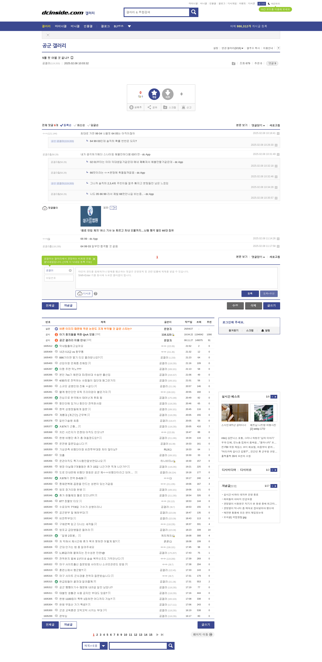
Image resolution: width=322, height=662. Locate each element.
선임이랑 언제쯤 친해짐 (71, 363)
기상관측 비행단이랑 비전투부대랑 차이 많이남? (86, 449)
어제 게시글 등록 (248, 26)
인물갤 (212, 3)
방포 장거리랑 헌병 (68, 489)
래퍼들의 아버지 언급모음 (238, 499)
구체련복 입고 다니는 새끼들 (74, 524)
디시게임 (232, 3)
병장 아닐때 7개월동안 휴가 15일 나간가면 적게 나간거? (90, 466)
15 (150, 634)
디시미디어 (229, 470)
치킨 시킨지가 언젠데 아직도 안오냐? (79, 432)
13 (140, 634)
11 (130, 634)
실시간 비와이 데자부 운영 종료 (241, 494)
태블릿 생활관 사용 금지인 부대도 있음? (81, 593)
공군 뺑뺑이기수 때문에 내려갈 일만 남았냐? (84, 587)
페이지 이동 (202, 634)
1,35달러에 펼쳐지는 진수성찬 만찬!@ (80, 552)
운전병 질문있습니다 (69, 443)
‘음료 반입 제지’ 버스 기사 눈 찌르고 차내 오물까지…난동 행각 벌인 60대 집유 (127, 230)
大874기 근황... (66, 426)
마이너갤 (193, 3)
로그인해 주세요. (233, 322)
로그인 (261, 3)
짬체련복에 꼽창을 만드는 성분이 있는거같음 (84, 484)
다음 (157, 634)
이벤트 (242, 3)
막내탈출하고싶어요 (69, 346)
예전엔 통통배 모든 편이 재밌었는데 (243, 512)
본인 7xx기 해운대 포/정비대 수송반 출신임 (83, 374)
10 (125, 634)
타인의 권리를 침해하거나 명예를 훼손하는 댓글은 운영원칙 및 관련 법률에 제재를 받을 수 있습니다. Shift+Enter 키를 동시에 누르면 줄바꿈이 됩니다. (133, 273)
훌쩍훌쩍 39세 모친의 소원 (236, 456)
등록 (249, 293)
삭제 (278, 133)
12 (135, 634)
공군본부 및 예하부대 (70, 512)
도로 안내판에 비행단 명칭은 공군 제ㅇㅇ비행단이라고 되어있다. (94, 472)
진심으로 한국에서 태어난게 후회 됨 (78, 397)
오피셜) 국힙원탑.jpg (235, 517)
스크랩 (233, 63)
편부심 (61, 616)
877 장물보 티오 (67, 501)
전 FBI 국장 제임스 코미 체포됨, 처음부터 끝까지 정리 (249, 447)
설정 (215, 48)
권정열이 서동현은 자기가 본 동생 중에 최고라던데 (250, 503)
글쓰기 (271, 305)
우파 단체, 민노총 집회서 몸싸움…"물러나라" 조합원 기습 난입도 (249, 442)
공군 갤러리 (54, 45)
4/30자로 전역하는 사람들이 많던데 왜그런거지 (85, 380)
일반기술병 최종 (67, 420)
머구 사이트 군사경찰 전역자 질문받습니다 (82, 575)
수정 (235, 305)
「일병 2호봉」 (66, 535)
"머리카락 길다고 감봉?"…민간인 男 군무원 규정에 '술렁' (249, 451)
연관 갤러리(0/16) (232, 48)
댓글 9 (272, 63)
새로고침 (274, 125)
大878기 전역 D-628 (69, 478)
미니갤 (203, 3)
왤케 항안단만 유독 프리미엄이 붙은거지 (81, 392)
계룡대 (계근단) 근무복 (71, 415)
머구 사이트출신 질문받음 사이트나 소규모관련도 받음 (89, 564)
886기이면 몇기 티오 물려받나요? (77, 357)
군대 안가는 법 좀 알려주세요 (74, 547)
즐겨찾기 (233, 330)
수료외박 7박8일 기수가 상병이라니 (78, 507)
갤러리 (46, 26)
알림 (265, 330)
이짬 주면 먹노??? (68, 369)
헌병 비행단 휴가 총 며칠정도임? (77, 438)
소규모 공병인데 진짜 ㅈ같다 (74, 386)
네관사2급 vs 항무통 (69, 351)
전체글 (50, 305)
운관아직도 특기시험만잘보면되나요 (79, 461)
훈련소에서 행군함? (69, 570)
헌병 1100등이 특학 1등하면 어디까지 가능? (83, 598)
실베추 (135, 107)
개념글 (68, 305)
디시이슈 (246, 470)
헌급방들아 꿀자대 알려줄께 (74, 581)
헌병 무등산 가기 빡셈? (71, 604)
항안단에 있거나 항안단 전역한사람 (78, 403)
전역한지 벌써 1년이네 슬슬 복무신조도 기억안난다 (88, 558)
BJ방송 (119, 26)
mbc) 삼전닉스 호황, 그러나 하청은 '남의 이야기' (248, 438)
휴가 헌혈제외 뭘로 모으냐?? (74, 495)
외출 (60, 455)
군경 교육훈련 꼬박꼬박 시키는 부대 (78, 610)
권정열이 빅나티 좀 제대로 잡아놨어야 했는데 (249, 508)
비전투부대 (64, 518)
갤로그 (221, 3)
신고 (187, 107)
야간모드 (274, 3)
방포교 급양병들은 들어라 (72, 529)
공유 (152, 107)
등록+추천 (269, 293)
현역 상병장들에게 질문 (71, 409)
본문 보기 (241, 125)
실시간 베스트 (231, 396)
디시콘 (251, 3)
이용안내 (268, 48)
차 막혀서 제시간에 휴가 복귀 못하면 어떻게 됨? (86, 541)
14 (145, 634)
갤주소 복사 (253, 48)
